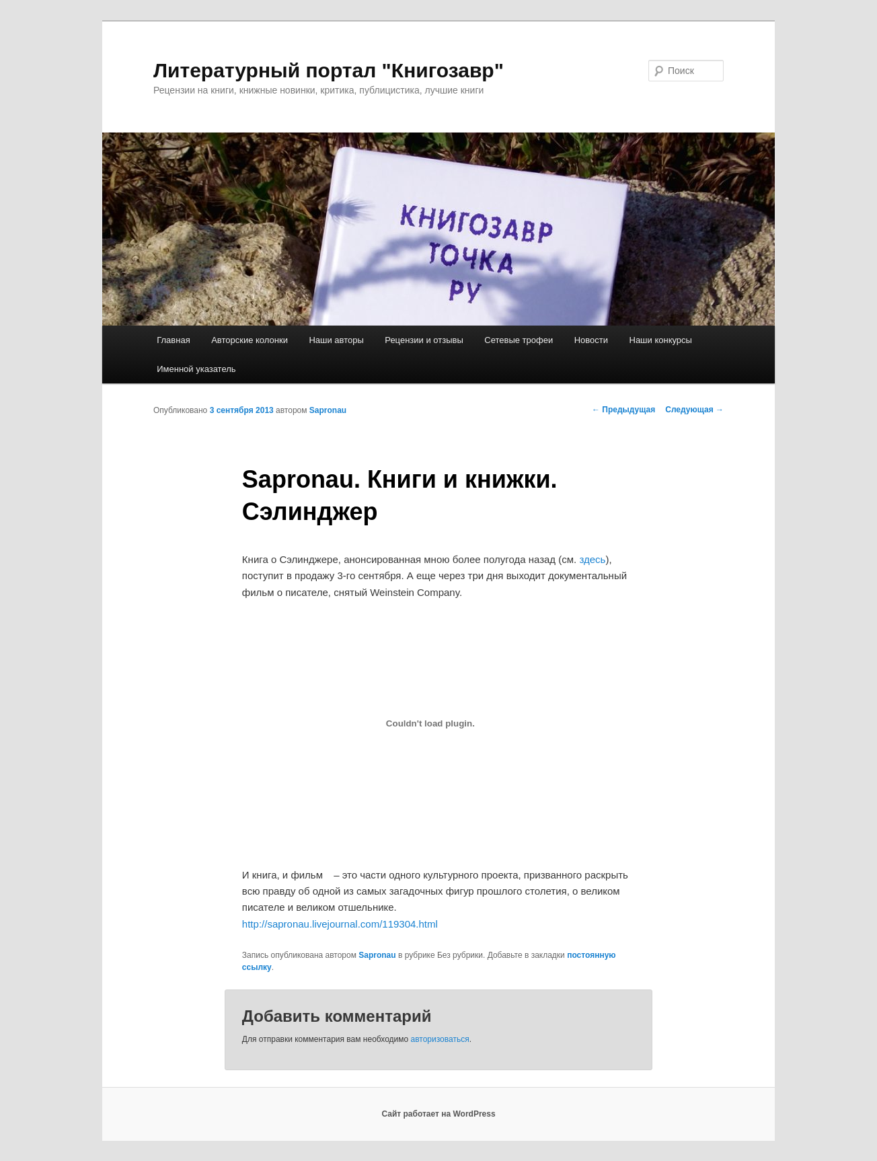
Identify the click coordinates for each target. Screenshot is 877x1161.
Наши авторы (336, 340)
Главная (173, 340)
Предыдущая (623, 409)
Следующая (694, 409)
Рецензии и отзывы (424, 340)
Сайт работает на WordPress (438, 1114)
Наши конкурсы (661, 340)
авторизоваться (440, 1039)
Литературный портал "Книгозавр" (328, 70)
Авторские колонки (249, 340)
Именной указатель (196, 369)
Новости (591, 340)
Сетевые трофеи (518, 340)
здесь (592, 559)
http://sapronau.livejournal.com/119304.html (340, 924)
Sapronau (327, 410)
